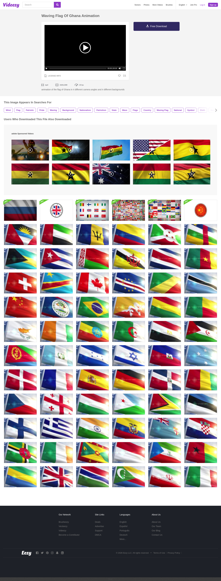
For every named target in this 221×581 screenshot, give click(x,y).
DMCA (98, 535)
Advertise (99, 526)
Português (124, 530)
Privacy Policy (174, 553)
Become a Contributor (69, 535)
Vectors (137, 5)
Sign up (213, 5)
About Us (156, 522)
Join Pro (193, 5)
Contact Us (157, 535)
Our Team (156, 526)
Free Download (158, 26)
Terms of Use (159, 553)
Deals (97, 522)
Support (98, 530)
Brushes (169, 5)
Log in (202, 5)
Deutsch (123, 535)
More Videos (157, 5)
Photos (146, 5)
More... (123, 539)
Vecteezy (63, 526)
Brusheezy (64, 522)
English (123, 522)
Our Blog (156, 530)
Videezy (62, 530)
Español (123, 526)
